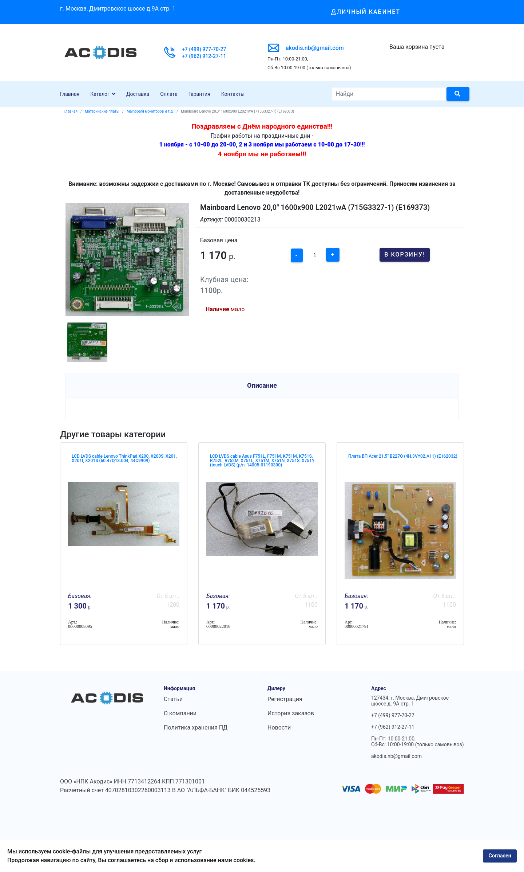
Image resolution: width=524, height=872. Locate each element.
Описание (262, 385)
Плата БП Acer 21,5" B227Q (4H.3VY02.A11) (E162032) (402, 456)
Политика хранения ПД (195, 727)
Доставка (137, 94)
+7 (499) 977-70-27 (204, 49)
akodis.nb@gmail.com (315, 47)
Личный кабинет (366, 11)
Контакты (233, 94)
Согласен (499, 856)
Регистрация (284, 699)
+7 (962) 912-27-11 (204, 56)
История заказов (290, 713)
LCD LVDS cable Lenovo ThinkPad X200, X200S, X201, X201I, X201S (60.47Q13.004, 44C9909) (124, 458)
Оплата (169, 94)
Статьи (173, 699)
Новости (279, 727)
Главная (69, 94)
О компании (180, 713)
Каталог (100, 94)
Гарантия (199, 94)
